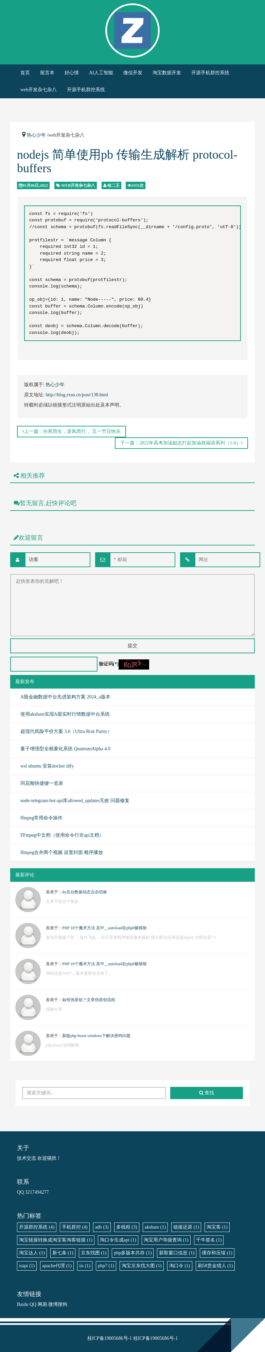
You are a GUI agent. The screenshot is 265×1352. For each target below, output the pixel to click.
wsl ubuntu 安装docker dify (47, 766)
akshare (155, 1227)
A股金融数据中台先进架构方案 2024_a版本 (65, 696)
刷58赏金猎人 (215, 1265)
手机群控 (75, 1227)
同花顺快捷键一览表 (41, 783)
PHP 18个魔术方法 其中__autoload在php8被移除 (104, 928)
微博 (53, 1304)
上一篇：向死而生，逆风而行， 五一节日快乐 (71, 431)
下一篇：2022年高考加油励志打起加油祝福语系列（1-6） (181, 442)
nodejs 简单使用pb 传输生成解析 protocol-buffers (127, 161)
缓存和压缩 (217, 1252)
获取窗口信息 (176, 1252)
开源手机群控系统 (210, 72)
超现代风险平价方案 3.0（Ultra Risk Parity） (66, 731)
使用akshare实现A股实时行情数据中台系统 (65, 714)
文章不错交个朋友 (62, 901)
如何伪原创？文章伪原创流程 (88, 999)
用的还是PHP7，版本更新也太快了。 (79, 973)
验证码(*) (109, 664)
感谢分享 (54, 1009)
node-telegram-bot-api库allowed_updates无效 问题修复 (74, 800)
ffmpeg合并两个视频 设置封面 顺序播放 (61, 852)
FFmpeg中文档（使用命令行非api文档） (62, 835)
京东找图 (94, 1252)
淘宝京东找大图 (142, 1265)
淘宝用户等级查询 (166, 1239)
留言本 (47, 72)
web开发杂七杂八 (38, 89)
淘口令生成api (118, 1239)
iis (84, 1265)
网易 (42, 1304)
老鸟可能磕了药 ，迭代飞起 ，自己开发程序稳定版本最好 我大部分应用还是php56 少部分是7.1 (131, 937)
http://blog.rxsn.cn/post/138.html (77, 394)
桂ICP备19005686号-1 (109, 1338)
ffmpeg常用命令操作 (41, 817)
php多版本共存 (133, 1252)
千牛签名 (209, 1239)
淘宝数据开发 (167, 72)
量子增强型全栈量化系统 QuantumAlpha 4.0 (65, 748)
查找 (206, 1092)
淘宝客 (217, 1227)
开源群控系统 (36, 1227)
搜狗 (62, 1304)
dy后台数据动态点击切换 (84, 892)
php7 (106, 1265)
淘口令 (179, 1265)
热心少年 (36, 135)
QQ (33, 1304)
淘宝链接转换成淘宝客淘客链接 (55, 1239)
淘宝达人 (32, 1252)
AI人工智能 (101, 72)
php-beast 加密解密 (62, 1045)
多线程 (126, 1227)
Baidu (22, 1304)
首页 (25, 72)
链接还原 (186, 1227)
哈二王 (113, 185)
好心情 (72, 72)
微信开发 (132, 72)
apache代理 (57, 1265)
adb (102, 1227)
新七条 (62, 1252)
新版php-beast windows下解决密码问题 (96, 1035)
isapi (27, 1265)
